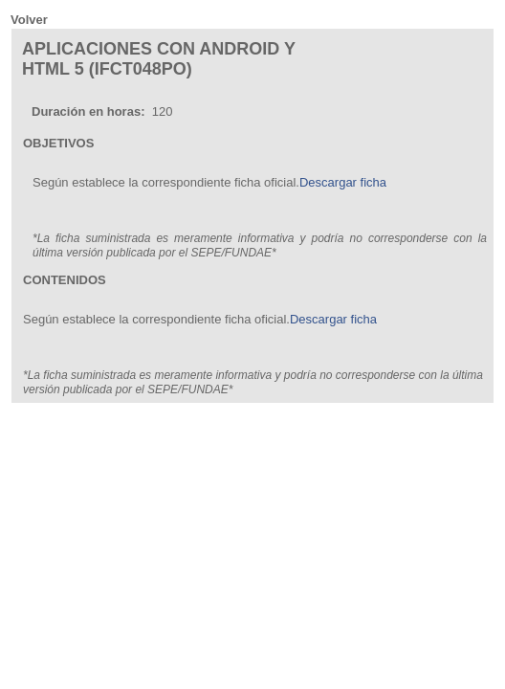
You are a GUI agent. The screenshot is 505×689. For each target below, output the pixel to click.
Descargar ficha (342, 182)
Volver (29, 19)
